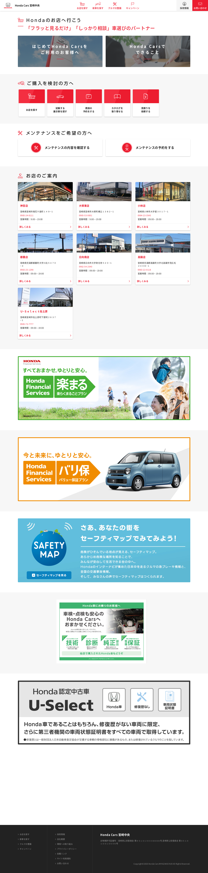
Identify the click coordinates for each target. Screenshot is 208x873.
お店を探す (85, 8)
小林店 (142, 232)
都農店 (24, 305)
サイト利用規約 (64, 859)
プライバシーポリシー (67, 849)
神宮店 (24, 232)
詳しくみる (26, 253)
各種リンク (62, 854)
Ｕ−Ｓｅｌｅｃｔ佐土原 (35, 381)
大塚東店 (85, 232)
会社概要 (61, 839)
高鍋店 (142, 305)
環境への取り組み (65, 844)
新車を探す (101, 8)
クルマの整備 (118, 8)
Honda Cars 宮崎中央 (30, 5)
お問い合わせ (200, 8)
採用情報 (184, 8)
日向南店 (85, 305)
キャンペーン (135, 8)
